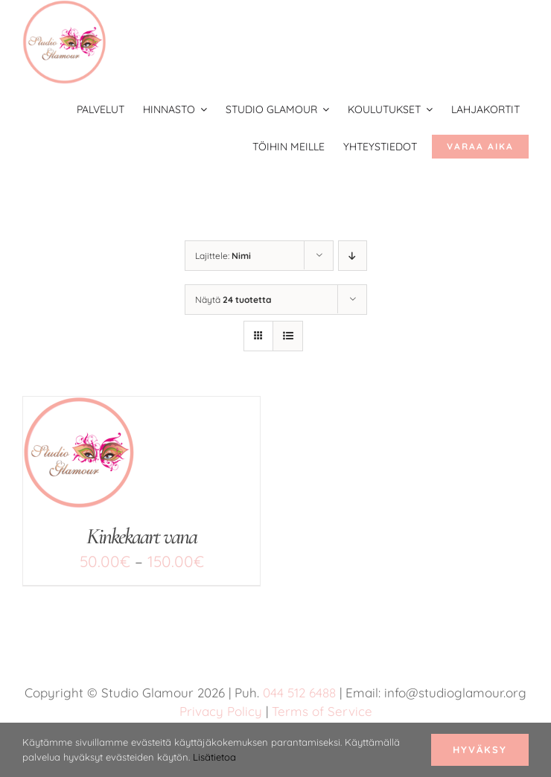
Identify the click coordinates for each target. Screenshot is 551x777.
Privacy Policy (220, 711)
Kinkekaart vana (141, 536)
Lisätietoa (214, 757)
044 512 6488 (299, 692)
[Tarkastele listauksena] (287, 336)
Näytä (233, 299)
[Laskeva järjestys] (352, 255)
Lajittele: (223, 255)
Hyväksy (480, 749)
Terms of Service (322, 711)
